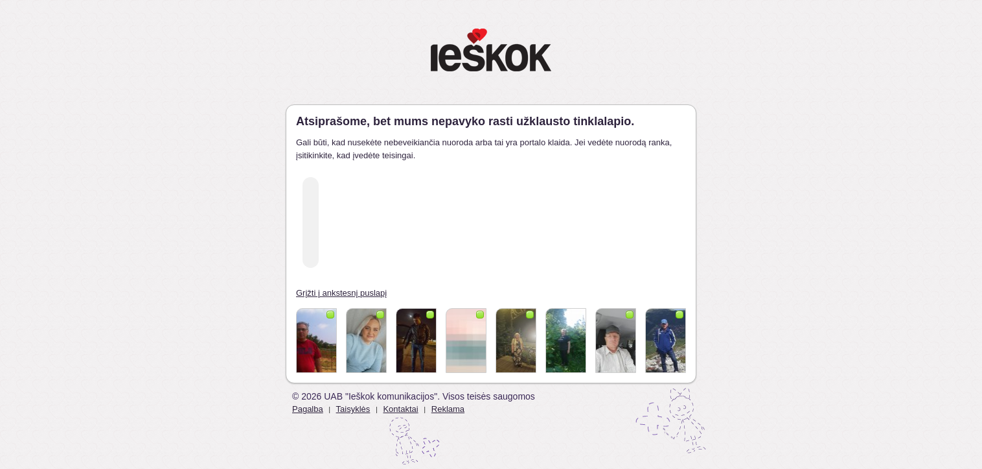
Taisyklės (353, 409)
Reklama (447, 409)
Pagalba (307, 409)
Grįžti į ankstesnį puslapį (341, 293)
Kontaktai (400, 409)
